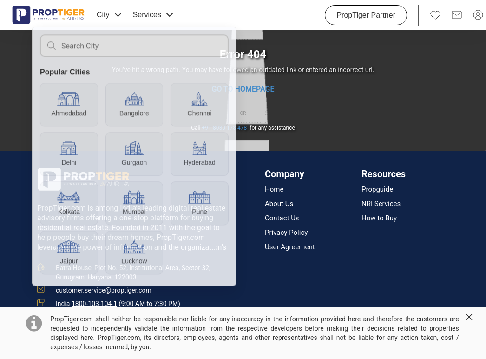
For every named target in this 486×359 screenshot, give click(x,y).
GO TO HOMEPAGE (242, 89)
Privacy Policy (286, 232)
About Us (279, 203)
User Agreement (290, 247)
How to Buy (379, 218)
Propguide (377, 189)
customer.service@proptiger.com (103, 290)
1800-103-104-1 (94, 303)
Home (274, 189)
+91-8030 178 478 (224, 128)
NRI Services (381, 203)
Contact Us (282, 218)
